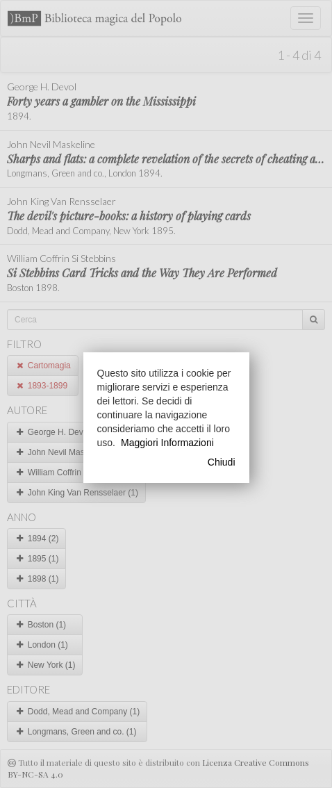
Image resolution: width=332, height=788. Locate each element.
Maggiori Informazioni (167, 442)
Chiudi (221, 462)
